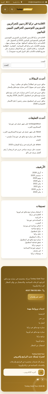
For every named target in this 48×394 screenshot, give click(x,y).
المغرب (38, 223)
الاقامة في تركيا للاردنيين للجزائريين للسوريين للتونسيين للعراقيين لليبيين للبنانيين (25, 27)
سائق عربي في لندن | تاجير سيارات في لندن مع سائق (25, 92)
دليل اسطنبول (36, 231)
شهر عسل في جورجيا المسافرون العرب (17, 132)
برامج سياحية (36, 228)
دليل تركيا (37, 234)
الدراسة (38, 217)
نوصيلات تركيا (36, 253)
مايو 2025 (37, 181)
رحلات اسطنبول (35, 237)
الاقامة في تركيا (35, 214)
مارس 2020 (36, 189)
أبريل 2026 (36, 172)
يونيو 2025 (37, 178)
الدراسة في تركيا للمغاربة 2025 (20, 144)
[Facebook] (43, 379)
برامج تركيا (41, 336)
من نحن (42, 318)
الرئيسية (42, 314)
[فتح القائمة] (5, 9)
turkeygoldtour (35, 124)
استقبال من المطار (38, 345)
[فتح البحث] (12, 9)
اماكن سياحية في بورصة (32, 226)
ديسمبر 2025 (36, 175)
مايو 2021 (37, 186)
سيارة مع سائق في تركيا (36, 327)
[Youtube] (38, 379)
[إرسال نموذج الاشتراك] (41, 372)
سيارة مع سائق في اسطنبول (30, 240)
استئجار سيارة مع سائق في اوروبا (29, 212)
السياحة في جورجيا (34, 220)
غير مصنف (37, 251)
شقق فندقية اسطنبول (33, 242)
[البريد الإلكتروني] (20, 372)
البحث (43, 61)
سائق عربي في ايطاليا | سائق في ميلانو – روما (28, 84)
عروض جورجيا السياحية (32, 248)
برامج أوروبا (40, 341)
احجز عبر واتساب (36, 297)
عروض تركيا (36, 245)
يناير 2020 (37, 192)
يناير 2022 (37, 183)
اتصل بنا (42, 323)
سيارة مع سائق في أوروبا (35, 332)
